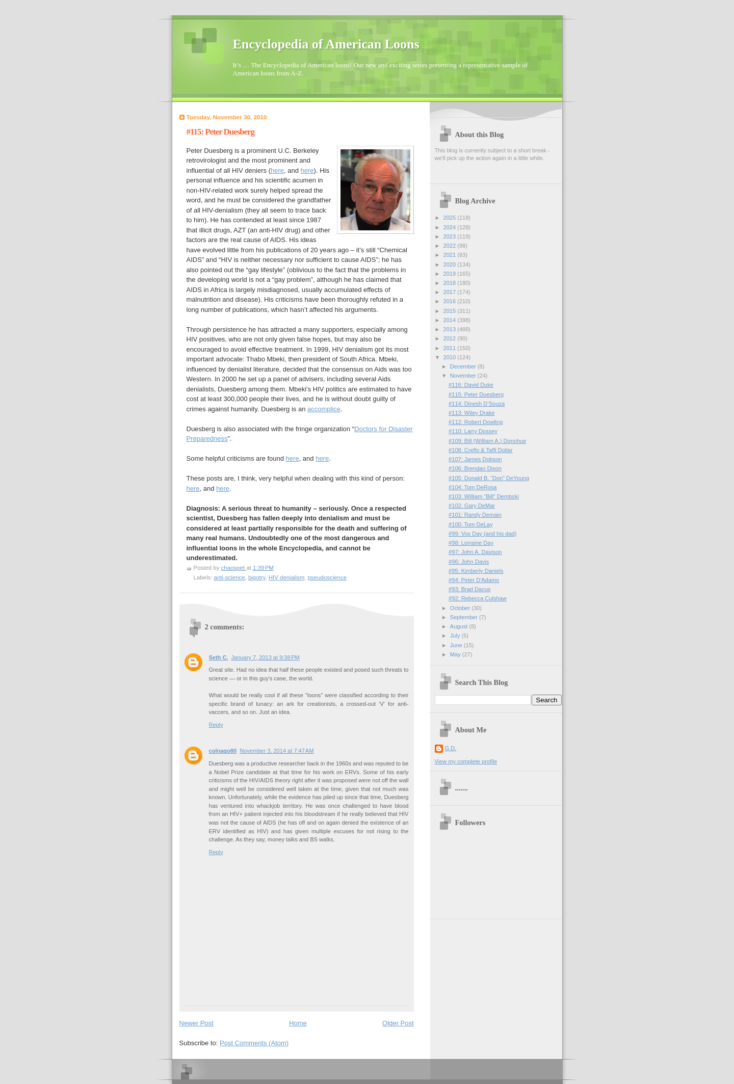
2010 (450, 357)
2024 (450, 227)
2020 (450, 264)
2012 (450, 338)
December (464, 366)
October (460, 608)
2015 (450, 311)
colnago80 (223, 751)
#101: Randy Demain (475, 515)
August (459, 626)
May (456, 654)
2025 (450, 218)
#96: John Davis (469, 562)
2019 (450, 274)
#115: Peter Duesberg (476, 394)
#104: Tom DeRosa (472, 487)
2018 (450, 283)
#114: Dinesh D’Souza (477, 404)
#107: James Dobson (475, 459)
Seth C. (218, 657)
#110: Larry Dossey (473, 431)
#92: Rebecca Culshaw (478, 598)
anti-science (229, 577)
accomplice (323, 409)
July (456, 635)
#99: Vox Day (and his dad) (482, 534)
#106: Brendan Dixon (475, 468)
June (457, 645)
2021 (450, 255)
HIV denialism (287, 577)
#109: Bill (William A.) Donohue (487, 441)
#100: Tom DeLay (470, 524)
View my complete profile (466, 761)
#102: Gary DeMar (472, 506)
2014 (450, 320)
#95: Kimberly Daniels (476, 571)
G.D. (451, 748)
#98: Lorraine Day (471, 543)
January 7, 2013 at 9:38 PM (265, 657)
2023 (450, 236)
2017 (450, 292)
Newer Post (196, 1023)
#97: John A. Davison (475, 552)
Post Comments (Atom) (254, 1043)
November (464, 376)
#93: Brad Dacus (469, 589)
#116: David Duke (471, 385)
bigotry (256, 577)
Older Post (397, 1023)
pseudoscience (327, 577)
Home (298, 1023)
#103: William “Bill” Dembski (484, 496)
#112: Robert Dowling (476, 422)
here (277, 170)
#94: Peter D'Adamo (474, 580)
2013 (450, 329)
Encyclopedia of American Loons (326, 44)
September (464, 617)
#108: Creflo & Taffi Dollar (480, 450)
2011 (450, 348)
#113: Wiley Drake (471, 413)
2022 (450, 246)
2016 (450, 301)
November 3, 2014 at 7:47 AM (276, 751)
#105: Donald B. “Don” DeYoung (489, 478)
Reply (216, 725)
